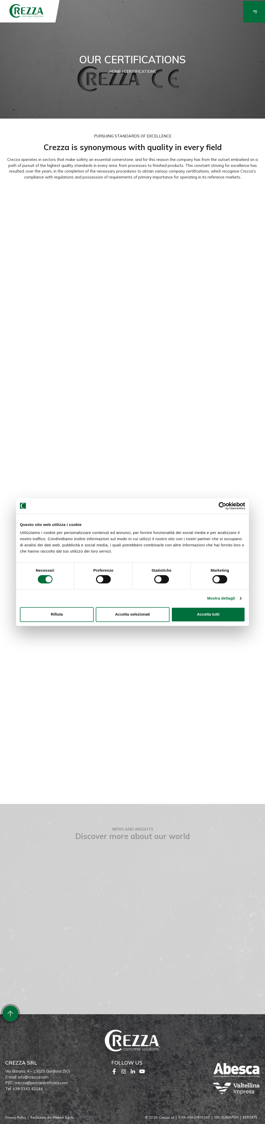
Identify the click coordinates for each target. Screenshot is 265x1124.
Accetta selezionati (132, 614)
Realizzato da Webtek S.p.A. (52, 1117)
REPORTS (250, 1117)
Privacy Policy (15, 1117)
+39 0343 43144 (28, 1088)
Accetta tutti (208, 614)
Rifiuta (57, 614)
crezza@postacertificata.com (41, 1082)
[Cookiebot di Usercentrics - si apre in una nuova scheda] (222, 506)
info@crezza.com (33, 1077)
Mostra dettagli (221, 598)
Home (115, 71)
